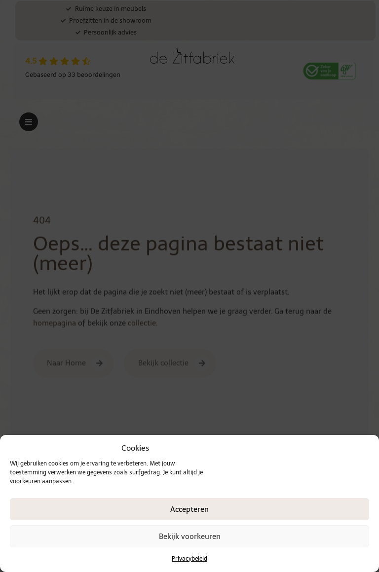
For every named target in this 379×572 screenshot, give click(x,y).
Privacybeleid (189, 558)
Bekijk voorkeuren (190, 536)
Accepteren (189, 509)
